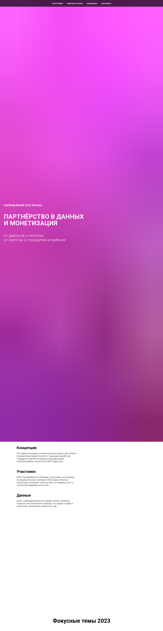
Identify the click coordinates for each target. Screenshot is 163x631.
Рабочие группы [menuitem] (75, 4)
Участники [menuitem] (57, 4)
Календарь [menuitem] (92, 4)
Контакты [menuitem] (106, 4)
